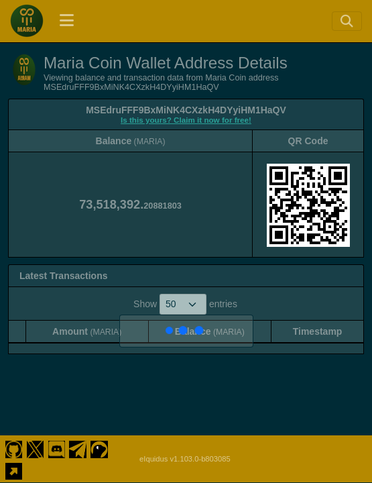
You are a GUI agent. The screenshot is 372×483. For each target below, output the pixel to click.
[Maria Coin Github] (13, 448)
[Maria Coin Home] (27, 21)
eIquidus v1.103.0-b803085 (185, 459)
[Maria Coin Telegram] (78, 448)
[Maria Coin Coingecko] (99, 448)
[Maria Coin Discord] (56, 448)
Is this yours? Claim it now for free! (186, 119)
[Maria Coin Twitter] (35, 448)
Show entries (185, 304)
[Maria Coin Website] (13, 469)
